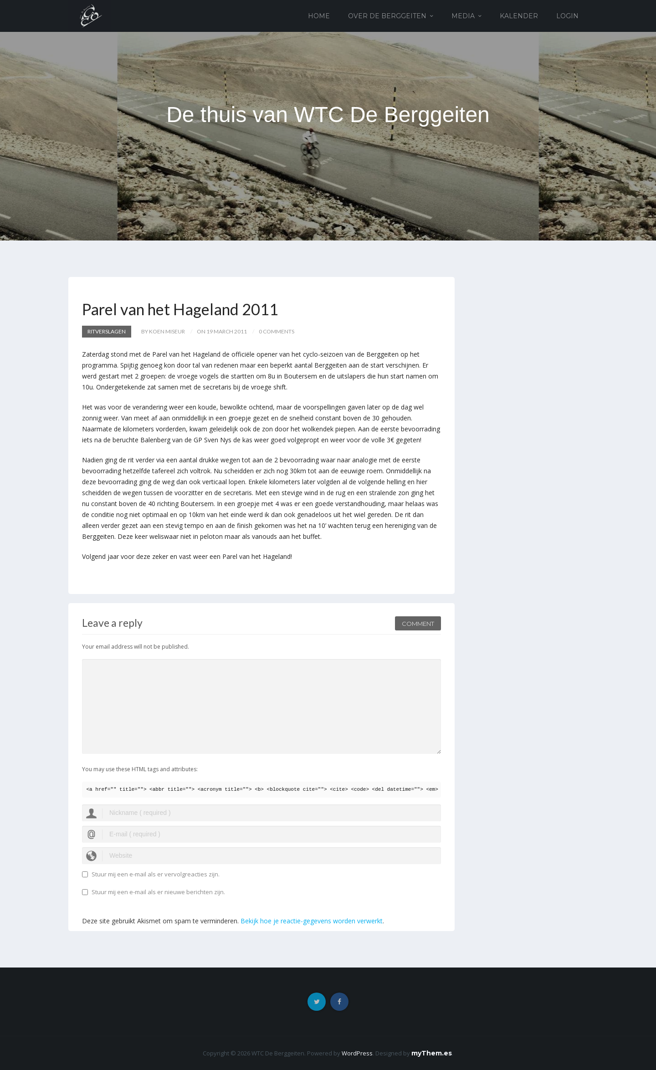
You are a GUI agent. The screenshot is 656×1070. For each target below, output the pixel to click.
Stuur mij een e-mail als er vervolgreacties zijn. (156, 874)
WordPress (357, 1053)
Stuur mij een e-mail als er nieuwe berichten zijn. (158, 892)
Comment (418, 623)
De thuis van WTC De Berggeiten (328, 114)
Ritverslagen (106, 331)
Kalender (519, 16)
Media (463, 16)
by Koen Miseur (163, 331)
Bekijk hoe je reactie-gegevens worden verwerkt (312, 920)
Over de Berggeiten (387, 16)
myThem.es (431, 1053)
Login (567, 16)
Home (319, 16)
